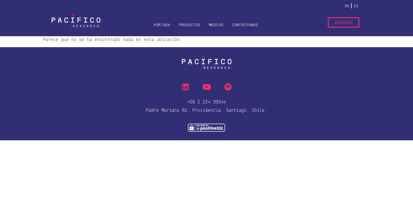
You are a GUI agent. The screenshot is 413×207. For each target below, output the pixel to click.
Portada (162, 24)
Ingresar (343, 22)
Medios (216, 24)
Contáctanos (245, 24)
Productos (189, 24)
